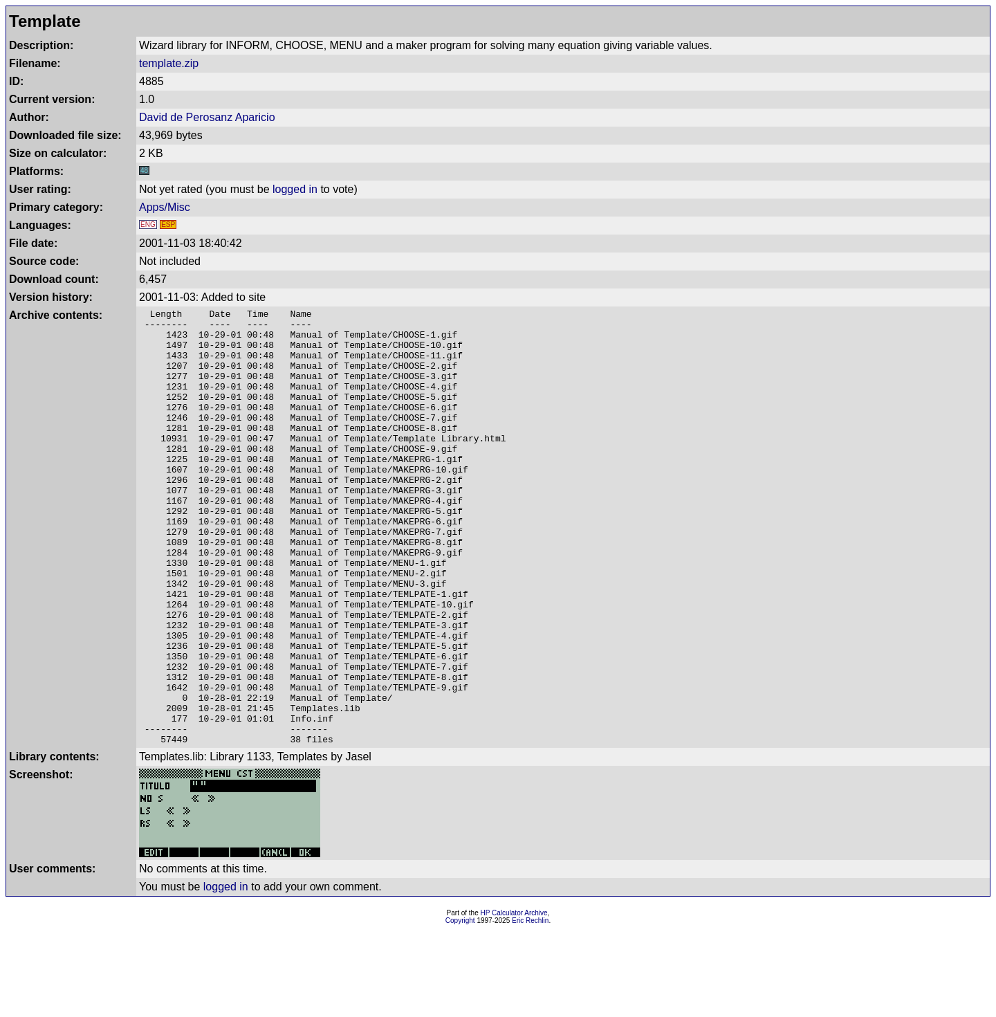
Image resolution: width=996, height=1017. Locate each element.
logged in (295, 189)
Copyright (460, 1007)
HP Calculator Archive (514, 1000)
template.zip (169, 63)
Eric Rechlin (530, 1007)
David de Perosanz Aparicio (207, 117)
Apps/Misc (164, 207)
